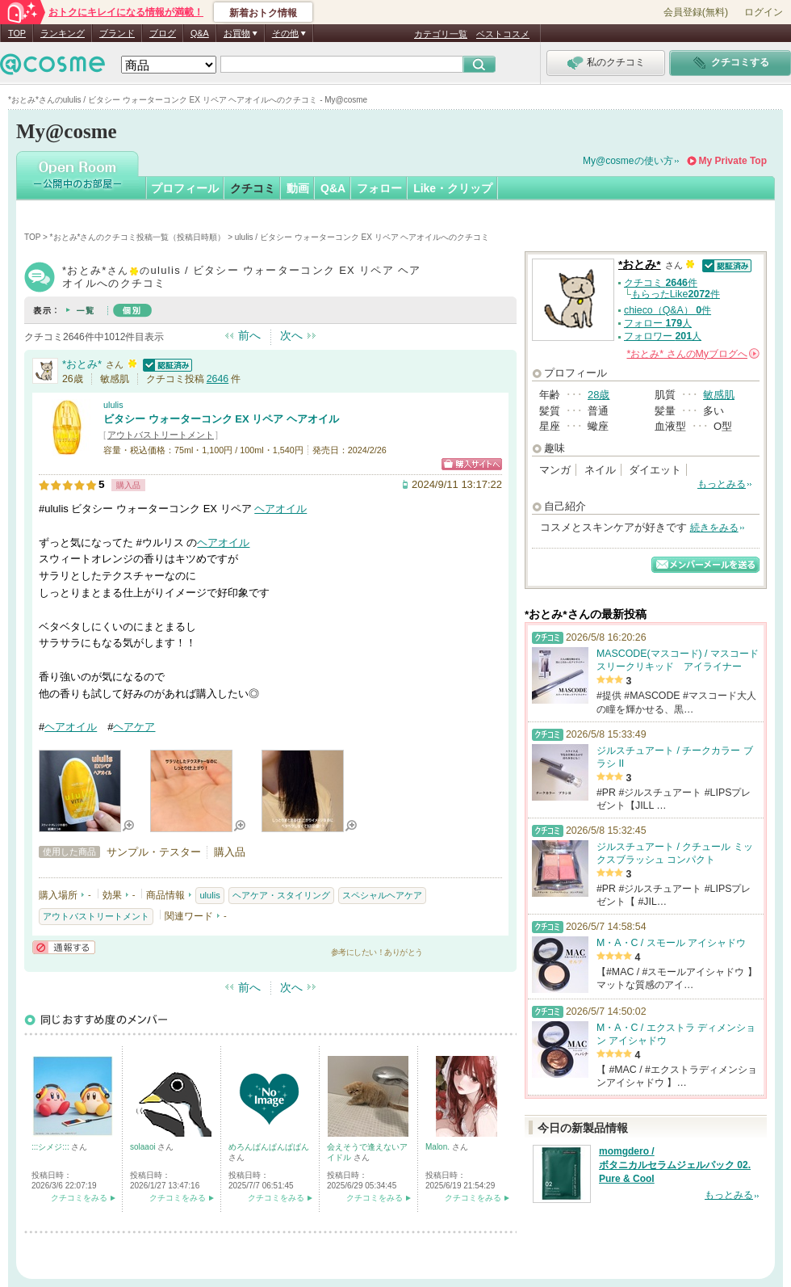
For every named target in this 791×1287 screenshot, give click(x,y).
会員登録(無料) (695, 12)
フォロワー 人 (662, 336)
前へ (249, 335)
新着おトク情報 (263, 13)
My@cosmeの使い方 (628, 160)
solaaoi (143, 1146)
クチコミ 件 (660, 282)
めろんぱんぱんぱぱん (268, 1146)
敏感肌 (718, 395)
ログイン (763, 12)
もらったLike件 (675, 294)
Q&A (199, 33)
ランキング (62, 33)
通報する (63, 947)
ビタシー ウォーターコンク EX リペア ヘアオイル (221, 419)
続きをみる (714, 527)
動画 (298, 188)
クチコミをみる (79, 1197)
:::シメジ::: (51, 1146)
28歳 (598, 395)
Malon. (438, 1146)
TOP (17, 33)
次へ (291, 335)
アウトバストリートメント (160, 435)
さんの (693, 354)
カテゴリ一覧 (440, 34)
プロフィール (185, 188)
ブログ (162, 33)
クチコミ (252, 188)
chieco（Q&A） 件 (667, 310)
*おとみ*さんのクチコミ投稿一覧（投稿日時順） (138, 237)
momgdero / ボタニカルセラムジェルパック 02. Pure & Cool (675, 1165)
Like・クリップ (452, 188)
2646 (217, 379)
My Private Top (733, 160)
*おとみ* (82, 364)
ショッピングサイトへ (472, 464)
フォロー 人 (658, 323)
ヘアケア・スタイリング (281, 895)
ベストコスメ (502, 34)
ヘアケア (134, 727)
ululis (113, 405)
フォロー (379, 188)
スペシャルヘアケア (382, 895)
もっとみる (721, 484)
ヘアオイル (280, 509)
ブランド (117, 33)
